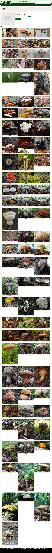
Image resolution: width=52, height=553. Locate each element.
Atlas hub (11, 548)
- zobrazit (29, 16)
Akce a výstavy (29, 548)
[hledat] (42, 2)
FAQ (39, 548)
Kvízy (42, 548)
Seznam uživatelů (25, 1)
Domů (3, 548)
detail (10, 37)
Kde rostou (7, 548)
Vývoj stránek (35, 548)
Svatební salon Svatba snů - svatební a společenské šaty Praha (26, 551)
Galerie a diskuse (23, 548)
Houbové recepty (17, 548)
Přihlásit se (20, 1)
